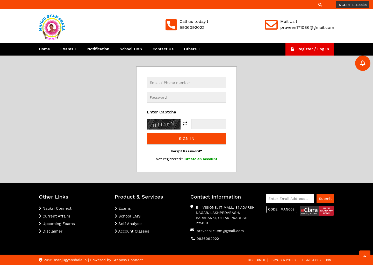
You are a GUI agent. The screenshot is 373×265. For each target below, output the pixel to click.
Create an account (200, 159)
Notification (98, 49)
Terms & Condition (316, 260)
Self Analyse (128, 223)
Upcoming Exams (57, 223)
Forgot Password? (186, 151)
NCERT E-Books (353, 5)
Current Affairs (54, 216)
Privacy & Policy (283, 260)
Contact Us (163, 49)
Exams (66, 49)
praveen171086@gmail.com (220, 231)
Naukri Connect (55, 208)
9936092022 (208, 238)
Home (44, 49)
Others (191, 49)
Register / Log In (310, 49)
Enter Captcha (161, 112)
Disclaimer (50, 231)
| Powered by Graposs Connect (115, 260)
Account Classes (132, 231)
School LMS (131, 49)
